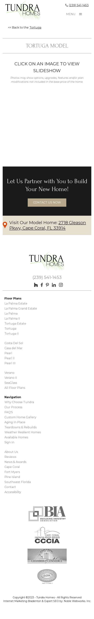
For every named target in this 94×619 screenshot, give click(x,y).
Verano (9, 372)
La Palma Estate (15, 303)
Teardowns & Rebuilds (20, 427)
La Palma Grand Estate (20, 308)
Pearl (8, 353)
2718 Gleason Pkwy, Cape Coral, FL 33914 (47, 225)
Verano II (10, 377)
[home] (23, 10)
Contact (10, 487)
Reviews (10, 457)
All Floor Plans (14, 388)
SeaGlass (10, 382)
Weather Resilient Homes (22, 432)
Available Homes (16, 437)
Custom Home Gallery (20, 417)
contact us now (47, 202)
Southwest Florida (17, 482)
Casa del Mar (13, 348)
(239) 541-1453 (79, 5)
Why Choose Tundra (19, 402)
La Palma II (12, 318)
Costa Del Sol (13, 343)
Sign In (9, 442)
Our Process (13, 407)
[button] (80, 14)
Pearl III (10, 363)
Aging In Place (14, 422)
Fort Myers (12, 472)
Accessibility (12, 492)
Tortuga (35, 27)
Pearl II (9, 358)
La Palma (11, 313)
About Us (11, 452)
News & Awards (15, 462)
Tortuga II (11, 333)
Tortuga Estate (15, 323)
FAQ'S (8, 412)
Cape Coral (12, 467)
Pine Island (12, 477)
